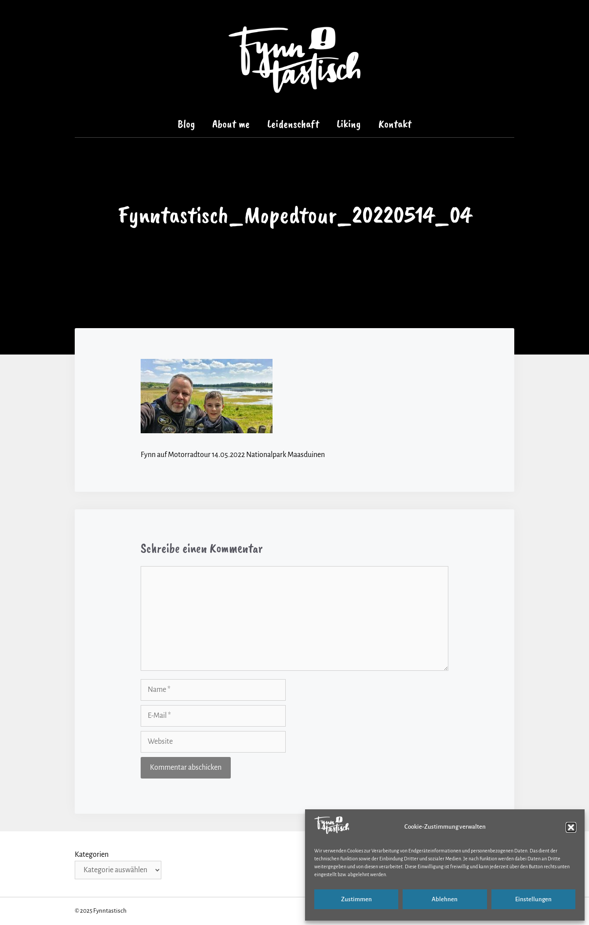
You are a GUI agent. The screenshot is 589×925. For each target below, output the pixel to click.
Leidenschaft (293, 124)
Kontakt (395, 124)
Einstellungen (533, 899)
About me (231, 124)
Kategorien (92, 855)
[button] (571, 827)
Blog (186, 124)
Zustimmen (356, 899)
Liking (349, 124)
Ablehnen (445, 899)
